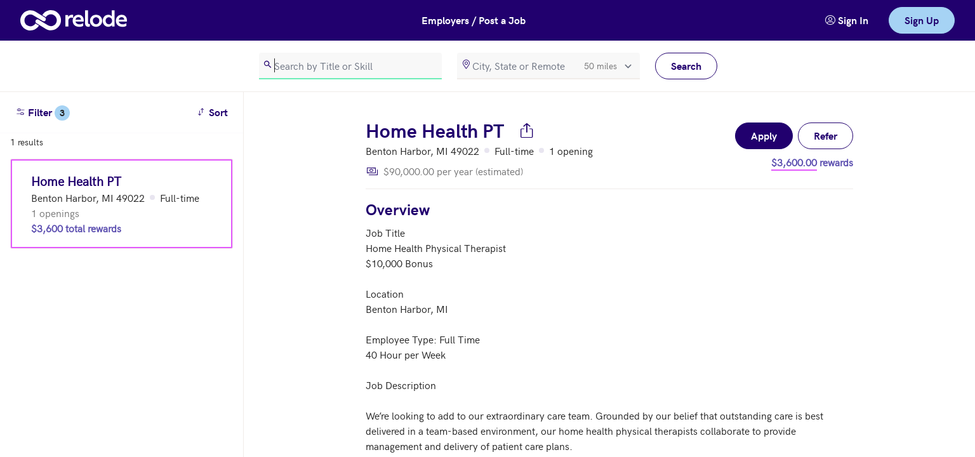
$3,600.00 (794, 162)
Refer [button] (825, 135)
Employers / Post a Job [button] (473, 20)
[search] (350, 66)
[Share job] (527, 130)
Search (686, 65)
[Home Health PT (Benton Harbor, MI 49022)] (121, 204)
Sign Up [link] (922, 20)
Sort (214, 111)
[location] (548, 66)
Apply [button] (764, 135)
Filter (42, 113)
